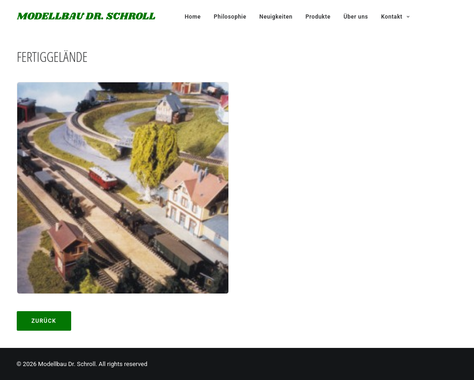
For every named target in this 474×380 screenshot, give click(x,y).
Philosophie (230, 16)
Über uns (355, 16)
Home (193, 16)
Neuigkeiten (276, 16)
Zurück (44, 321)
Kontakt (395, 16)
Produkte (318, 16)
